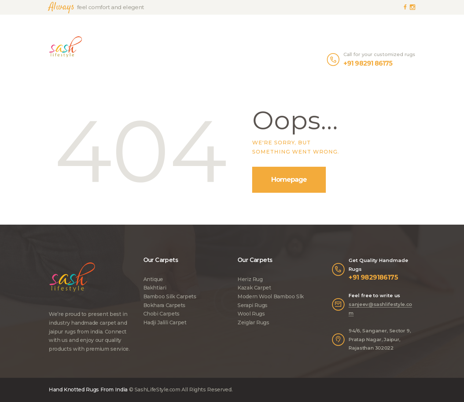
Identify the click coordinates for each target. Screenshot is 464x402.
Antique (153, 279)
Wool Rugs (251, 313)
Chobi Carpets (161, 313)
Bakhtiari (154, 287)
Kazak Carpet (254, 287)
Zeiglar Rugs (253, 322)
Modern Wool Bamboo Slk (270, 296)
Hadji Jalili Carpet (165, 322)
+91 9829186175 (373, 277)
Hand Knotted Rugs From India (88, 389)
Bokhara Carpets (164, 305)
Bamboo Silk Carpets (169, 296)
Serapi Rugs (252, 305)
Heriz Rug (250, 279)
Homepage (289, 180)
